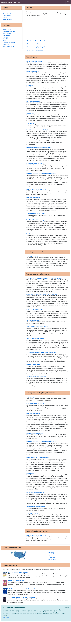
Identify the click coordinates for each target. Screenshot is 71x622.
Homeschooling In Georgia (10, 2)
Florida (52, 554)
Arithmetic (6, 44)
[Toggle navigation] (67, 2)
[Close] (67, 607)
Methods (5, 12)
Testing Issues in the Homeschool (36, 44)
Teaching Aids (7, 15)
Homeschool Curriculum (9, 14)
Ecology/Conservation (9, 42)
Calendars (5, 37)
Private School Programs (9, 31)
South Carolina (52, 552)
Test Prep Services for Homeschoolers (38, 41)
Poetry (4, 41)
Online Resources (7, 19)
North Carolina (52, 559)
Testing (5, 17)
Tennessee (52, 556)
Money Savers (7, 29)
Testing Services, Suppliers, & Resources (38, 47)
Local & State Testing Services (35, 50)
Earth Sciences (7, 39)
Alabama (52, 557)
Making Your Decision (9, 46)
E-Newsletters (6, 35)
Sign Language (7, 33)
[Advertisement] (47, 28)
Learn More (6, 617)
